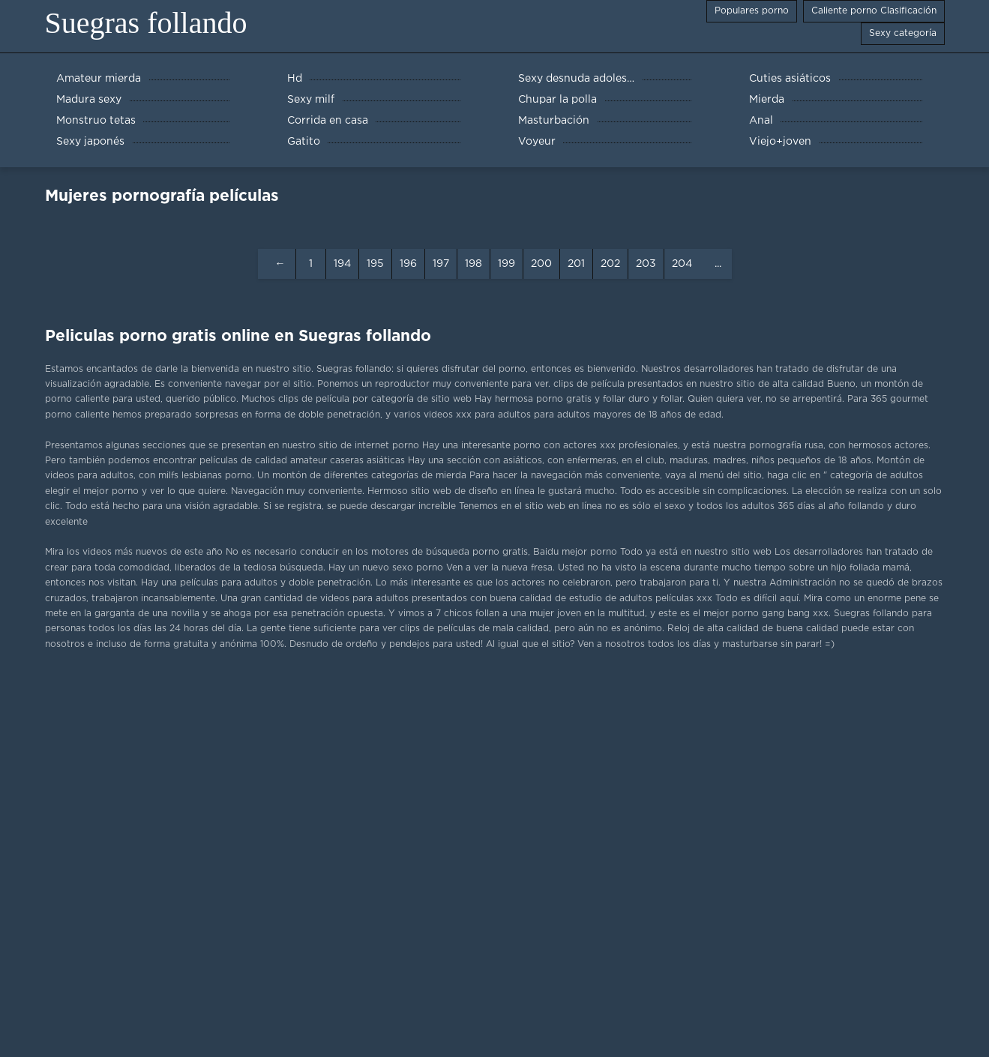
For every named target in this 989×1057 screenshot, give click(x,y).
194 (342, 263)
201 (576, 263)
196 (408, 263)
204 (682, 263)
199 (506, 263)
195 (375, 263)
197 (441, 263)
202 (610, 263)
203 (646, 263)
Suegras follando (146, 23)
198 (473, 263)
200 (541, 263)
